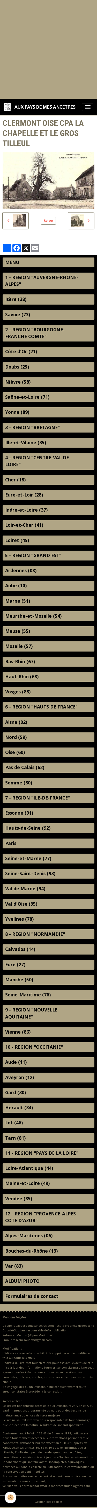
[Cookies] (10, 1497)
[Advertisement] (48, 49)
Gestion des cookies (49, 1502)
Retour (48, 220)
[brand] (40, 107)
